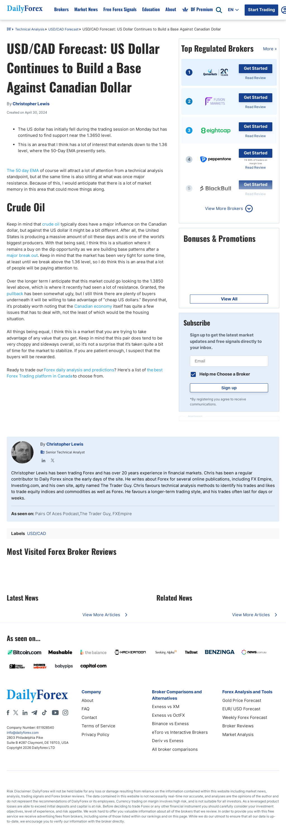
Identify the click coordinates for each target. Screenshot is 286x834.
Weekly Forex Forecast (244, 717)
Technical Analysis (29, 29)
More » (270, 48)
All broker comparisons (175, 749)
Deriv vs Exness (167, 740)
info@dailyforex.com (23, 732)
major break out (22, 255)
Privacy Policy (95, 734)
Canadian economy (93, 306)
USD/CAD (36, 533)
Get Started (256, 68)
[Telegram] (34, 712)
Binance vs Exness (170, 723)
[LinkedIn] (24, 712)
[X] (15, 712)
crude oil (50, 224)
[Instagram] (65, 712)
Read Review (255, 78)
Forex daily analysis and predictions (79, 369)
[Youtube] (55, 712)
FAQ (85, 708)
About (87, 700)
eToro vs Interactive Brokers (180, 732)
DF (9, 30)
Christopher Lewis (64, 444)
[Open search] (219, 10)
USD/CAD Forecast (63, 29)
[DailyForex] (37, 695)
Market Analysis (238, 734)
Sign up (229, 387)
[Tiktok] (44, 712)
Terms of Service (98, 725)
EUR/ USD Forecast (241, 708)
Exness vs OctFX (168, 715)
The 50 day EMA (23, 170)
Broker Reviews (238, 725)
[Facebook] (8, 712)
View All (229, 299)
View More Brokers (224, 208)
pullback (15, 293)
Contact (89, 717)
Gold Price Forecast (241, 700)
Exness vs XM (165, 706)
